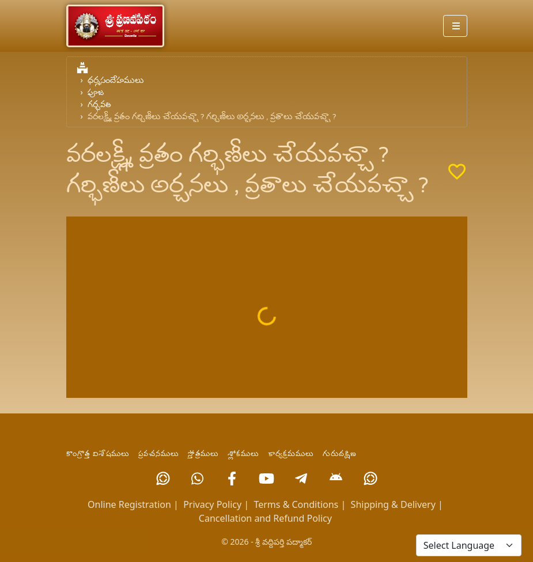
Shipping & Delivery (393, 504)
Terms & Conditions (296, 504)
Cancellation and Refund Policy (265, 518)
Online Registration (129, 504)
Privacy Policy (212, 504)
